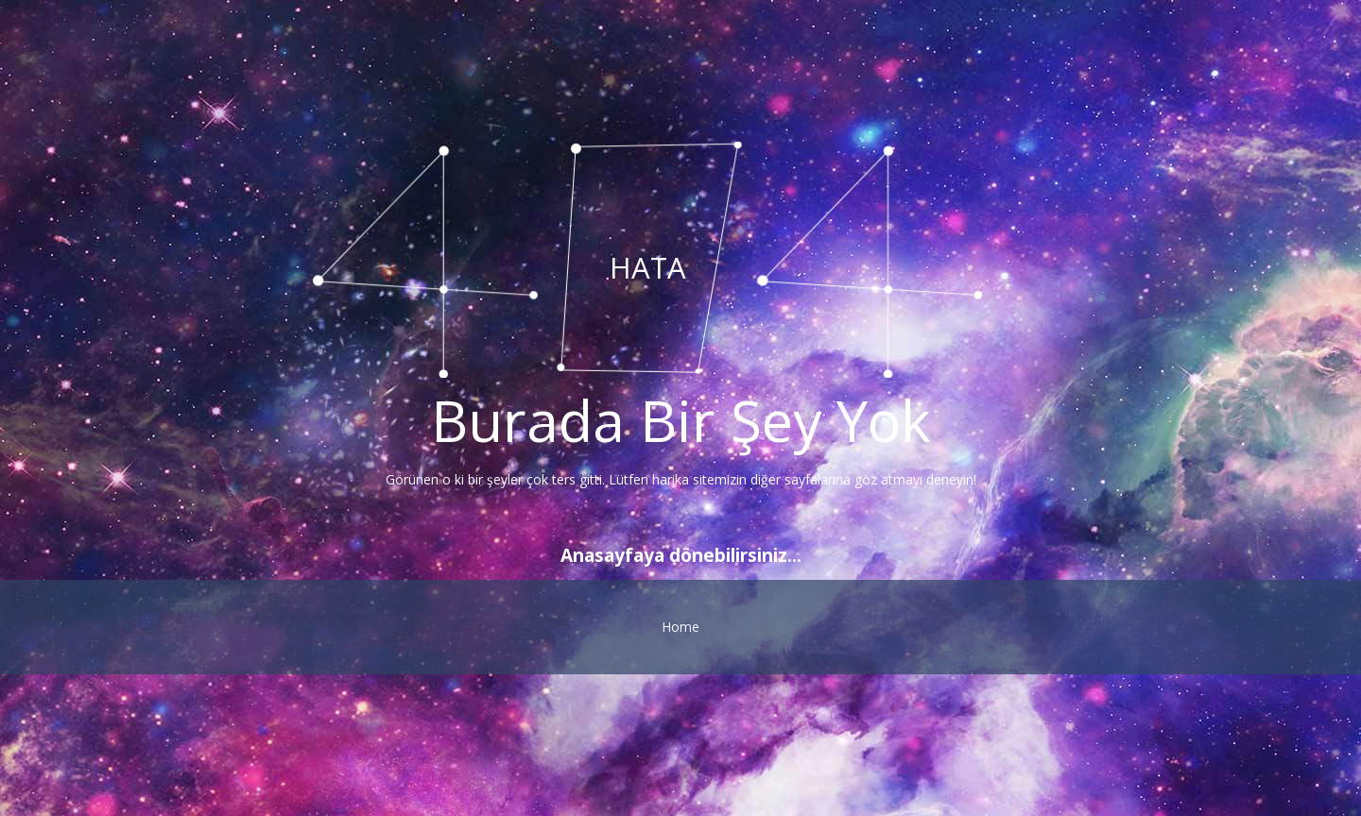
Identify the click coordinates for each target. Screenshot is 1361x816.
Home (680, 627)
